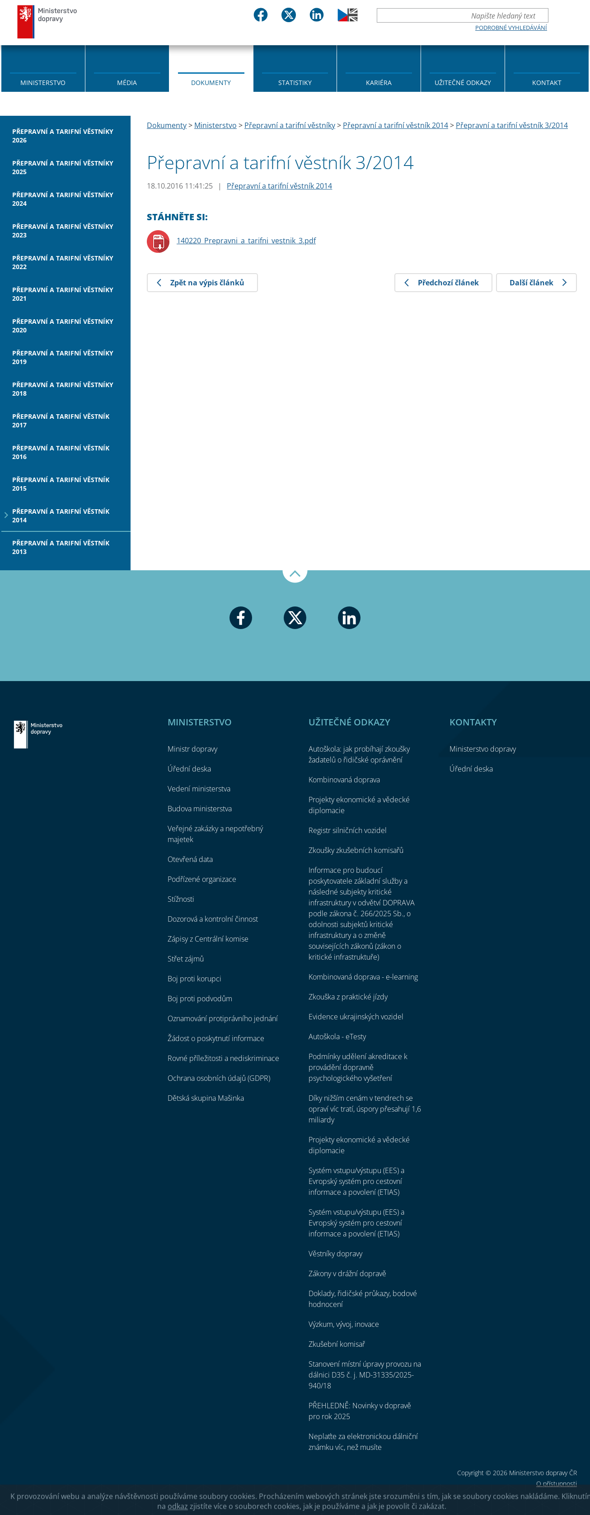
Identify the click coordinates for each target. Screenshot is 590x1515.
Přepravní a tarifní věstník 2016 (60, 452)
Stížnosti (181, 899)
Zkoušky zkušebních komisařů (356, 850)
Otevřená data (190, 859)
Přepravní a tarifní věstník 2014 (60, 515)
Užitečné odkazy (463, 82)
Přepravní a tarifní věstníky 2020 (62, 325)
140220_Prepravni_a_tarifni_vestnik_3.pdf (246, 241)
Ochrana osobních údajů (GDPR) (219, 1078)
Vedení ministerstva (199, 789)
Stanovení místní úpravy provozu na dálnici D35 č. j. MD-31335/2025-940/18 (365, 1375)
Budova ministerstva (200, 809)
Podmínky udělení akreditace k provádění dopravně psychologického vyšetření (358, 1067)
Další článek (531, 283)
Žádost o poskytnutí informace (216, 1038)
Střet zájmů (186, 959)
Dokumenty (211, 82)
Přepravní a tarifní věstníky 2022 (62, 262)
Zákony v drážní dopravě (347, 1273)
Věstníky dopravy (335, 1254)
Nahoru (295, 576)
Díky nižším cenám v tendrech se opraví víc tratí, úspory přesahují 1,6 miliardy (365, 1109)
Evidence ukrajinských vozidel (356, 1017)
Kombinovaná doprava (344, 780)
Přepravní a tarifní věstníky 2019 (62, 357)
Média (127, 82)
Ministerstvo (43, 82)
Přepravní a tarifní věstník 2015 (60, 483)
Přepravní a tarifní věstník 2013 (60, 547)
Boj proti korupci (194, 979)
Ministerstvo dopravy (47, 21)
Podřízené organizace (202, 879)
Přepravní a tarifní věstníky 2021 (62, 294)
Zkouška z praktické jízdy (348, 997)
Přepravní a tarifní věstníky (289, 125)
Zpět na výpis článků (207, 283)
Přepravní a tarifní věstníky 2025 (62, 167)
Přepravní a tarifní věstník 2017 (60, 420)
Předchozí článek (448, 283)
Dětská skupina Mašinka (206, 1098)
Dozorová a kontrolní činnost (213, 919)
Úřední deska (189, 769)
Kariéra (379, 82)
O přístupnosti (556, 1483)
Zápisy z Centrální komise (208, 939)
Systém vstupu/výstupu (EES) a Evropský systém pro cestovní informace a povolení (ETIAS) (356, 1181)
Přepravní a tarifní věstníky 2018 (62, 389)
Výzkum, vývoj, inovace (344, 1324)
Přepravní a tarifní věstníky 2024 (62, 199)
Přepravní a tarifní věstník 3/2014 (512, 125)
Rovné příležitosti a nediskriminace (223, 1058)
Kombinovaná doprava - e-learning (363, 977)
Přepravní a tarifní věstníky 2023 (62, 230)
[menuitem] (43, 68)
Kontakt (547, 82)
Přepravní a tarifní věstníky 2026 (62, 135)
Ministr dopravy (192, 749)
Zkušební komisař (337, 1344)
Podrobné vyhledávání (511, 28)
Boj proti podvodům (200, 999)
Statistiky (295, 82)
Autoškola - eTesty (337, 1037)
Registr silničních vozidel (348, 830)
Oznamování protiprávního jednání (223, 1018)
